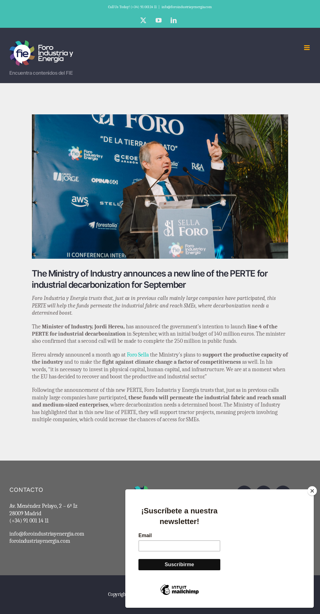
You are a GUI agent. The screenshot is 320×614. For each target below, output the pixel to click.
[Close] (312, 491)
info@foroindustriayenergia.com (187, 7)
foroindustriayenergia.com (39, 541)
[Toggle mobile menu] (307, 47)
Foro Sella (138, 355)
